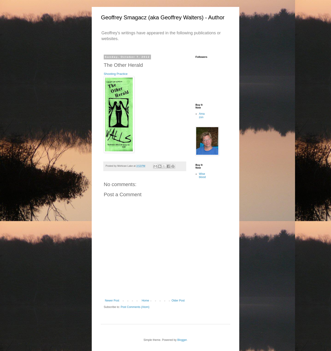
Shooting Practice (115, 74)
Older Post (178, 300)
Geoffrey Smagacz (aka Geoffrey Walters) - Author (163, 17)
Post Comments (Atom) (135, 307)
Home (145, 300)
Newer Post (112, 300)
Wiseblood (202, 175)
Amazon (202, 115)
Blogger (182, 340)
